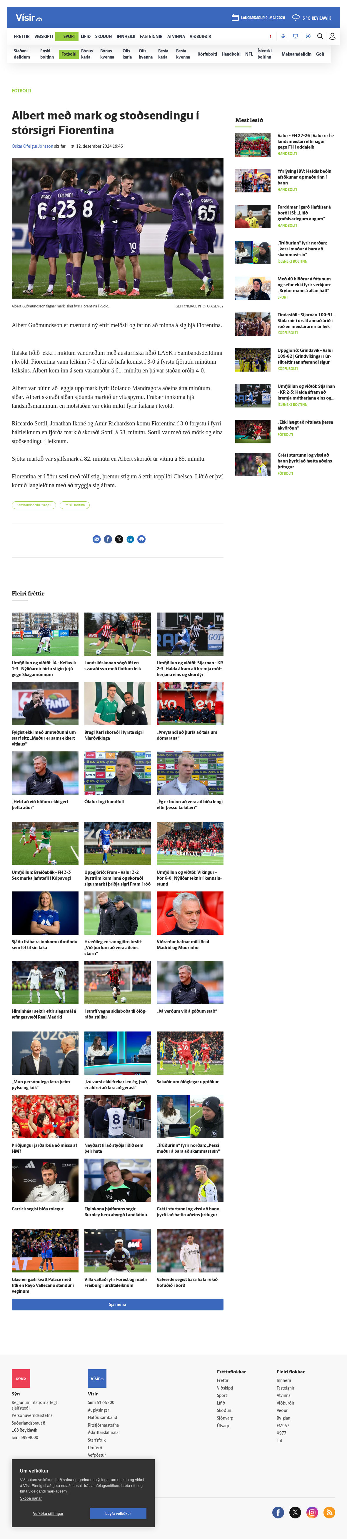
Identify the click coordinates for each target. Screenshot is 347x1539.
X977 (281, 1433)
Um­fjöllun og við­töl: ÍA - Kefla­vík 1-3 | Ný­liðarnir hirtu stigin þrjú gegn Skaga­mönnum (44, 669)
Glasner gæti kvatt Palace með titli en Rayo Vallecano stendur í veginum (43, 1286)
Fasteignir (285, 1388)
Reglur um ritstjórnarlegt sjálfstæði (34, 1406)
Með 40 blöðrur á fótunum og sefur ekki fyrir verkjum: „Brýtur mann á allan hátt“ (304, 285)
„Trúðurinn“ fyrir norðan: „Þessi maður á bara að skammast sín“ (302, 249)
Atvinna (284, 1396)
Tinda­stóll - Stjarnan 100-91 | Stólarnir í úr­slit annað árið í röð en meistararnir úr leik (306, 321)
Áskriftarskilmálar (104, 1433)
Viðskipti (225, 1388)
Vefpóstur (97, 1455)
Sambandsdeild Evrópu (34, 505)
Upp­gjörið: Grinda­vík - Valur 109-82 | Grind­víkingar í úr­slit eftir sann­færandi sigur (305, 357)
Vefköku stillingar (48, 1514)
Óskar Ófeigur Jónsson (32, 146)
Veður (282, 1411)
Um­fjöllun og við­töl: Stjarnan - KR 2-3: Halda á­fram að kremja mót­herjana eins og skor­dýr (190, 669)
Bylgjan (283, 1418)
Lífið (221, 1403)
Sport (222, 1396)
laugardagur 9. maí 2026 (263, 18)
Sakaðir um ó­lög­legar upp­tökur (188, 1082)
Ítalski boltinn (75, 505)
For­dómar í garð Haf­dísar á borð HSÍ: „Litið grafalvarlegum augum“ (304, 213)
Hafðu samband (102, 1418)
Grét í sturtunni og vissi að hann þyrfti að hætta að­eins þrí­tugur (305, 461)
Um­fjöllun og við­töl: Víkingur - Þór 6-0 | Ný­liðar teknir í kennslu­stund (189, 879)
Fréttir (222, 1381)
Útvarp (223, 1426)
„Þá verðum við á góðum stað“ (187, 1011)
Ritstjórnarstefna (103, 1425)
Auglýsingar (98, 1410)
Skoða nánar (31, 1498)
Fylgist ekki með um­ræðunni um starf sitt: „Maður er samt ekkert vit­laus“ (44, 739)
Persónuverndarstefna (32, 1416)
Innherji (284, 1381)
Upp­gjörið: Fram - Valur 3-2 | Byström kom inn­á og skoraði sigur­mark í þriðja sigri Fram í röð (117, 879)
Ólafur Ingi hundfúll (104, 802)
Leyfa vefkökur (118, 1514)
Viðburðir (285, 1403)
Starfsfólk (97, 1440)
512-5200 (105, 1403)
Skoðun (224, 1411)
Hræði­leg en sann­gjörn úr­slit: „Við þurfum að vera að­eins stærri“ (113, 948)
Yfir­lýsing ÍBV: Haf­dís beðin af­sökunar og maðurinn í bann (304, 177)
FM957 (283, 1426)
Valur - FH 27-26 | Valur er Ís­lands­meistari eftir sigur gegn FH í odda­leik (306, 142)
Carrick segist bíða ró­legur (38, 1209)
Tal (279, 1441)
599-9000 (29, 1438)
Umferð (95, 1448)
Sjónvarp (225, 1418)
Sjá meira (117, 1305)
